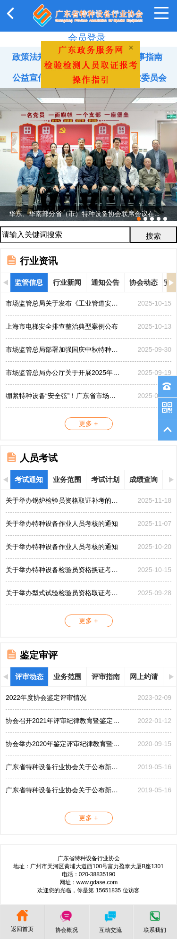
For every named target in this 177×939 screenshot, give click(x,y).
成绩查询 (143, 479)
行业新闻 (67, 282)
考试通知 (29, 479)
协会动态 (143, 282)
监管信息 (29, 282)
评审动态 (29, 677)
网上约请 (144, 677)
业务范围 (67, 479)
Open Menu (161, 13)
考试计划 (105, 479)
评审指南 (106, 677)
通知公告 (105, 282)
